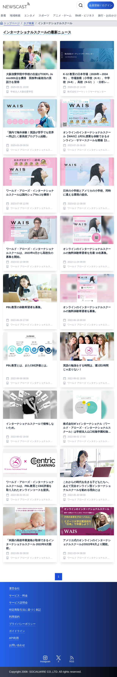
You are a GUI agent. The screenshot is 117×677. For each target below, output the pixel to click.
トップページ (10, 23)
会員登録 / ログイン (100, 5)
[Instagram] (45, 659)
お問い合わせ (17, 645)
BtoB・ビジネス (84, 15)
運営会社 (14, 588)
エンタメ (29, 15)
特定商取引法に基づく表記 (25, 609)
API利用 (14, 637)
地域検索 (15, 15)
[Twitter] (58, 659)
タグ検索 (28, 23)
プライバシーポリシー (22, 623)
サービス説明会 (18, 602)
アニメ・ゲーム (62, 15)
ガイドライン (17, 630)
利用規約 (14, 616)
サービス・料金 (18, 595)
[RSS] (71, 659)
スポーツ (44, 15)
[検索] (80, 5)
